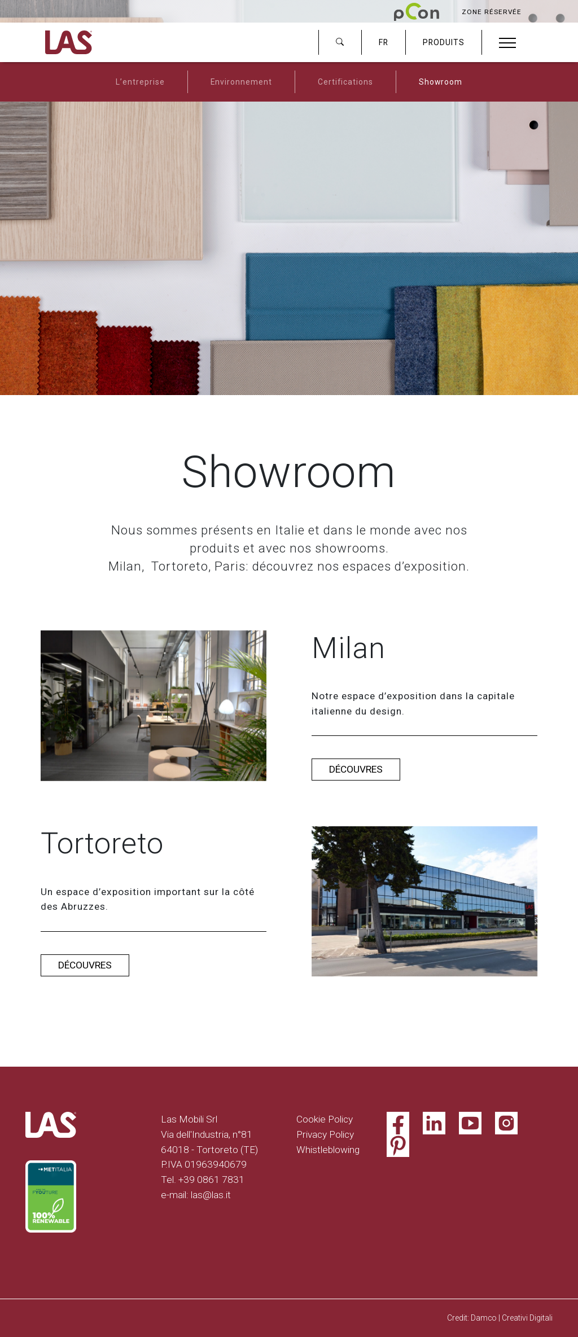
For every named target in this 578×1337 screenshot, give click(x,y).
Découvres (356, 769)
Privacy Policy (325, 1134)
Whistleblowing (328, 1149)
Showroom (440, 81)
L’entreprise (140, 81)
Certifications (345, 81)
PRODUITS (444, 42)
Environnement (241, 81)
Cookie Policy (324, 1119)
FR (383, 42)
